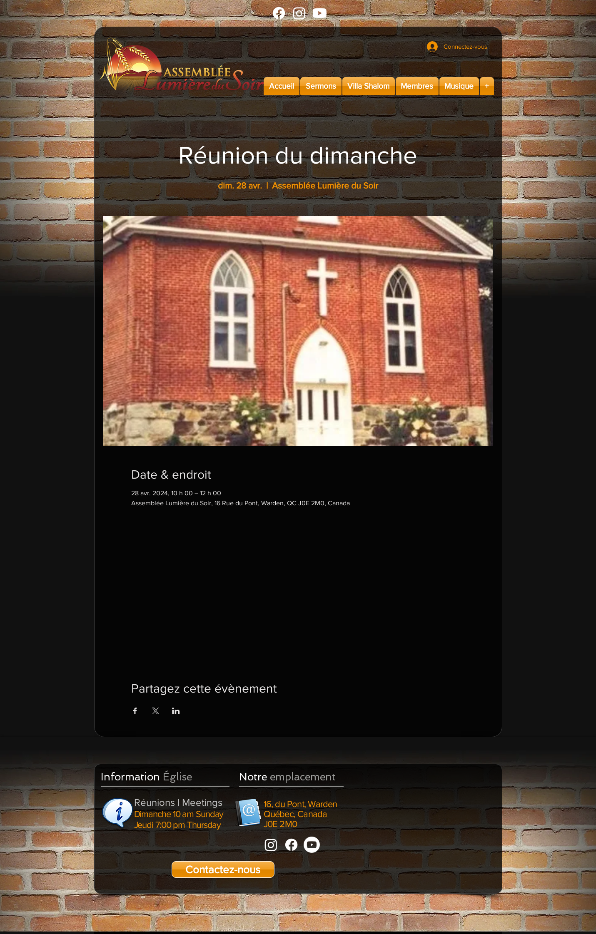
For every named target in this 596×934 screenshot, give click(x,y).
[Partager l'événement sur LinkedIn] (176, 711)
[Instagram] (299, 13)
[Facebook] (279, 13)
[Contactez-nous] (223, 869)
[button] (321, 86)
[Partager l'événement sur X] (156, 711)
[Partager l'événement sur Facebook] (135, 711)
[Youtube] (320, 13)
